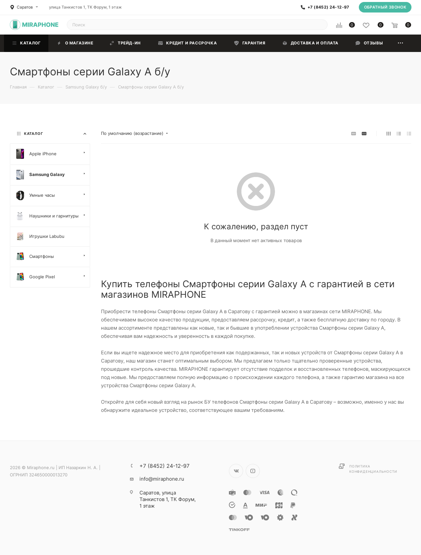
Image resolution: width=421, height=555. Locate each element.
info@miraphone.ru (161, 479)
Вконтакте (236, 471)
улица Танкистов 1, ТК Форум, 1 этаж (85, 7)
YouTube (253, 471)
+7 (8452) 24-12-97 (328, 7)
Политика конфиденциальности (373, 468)
